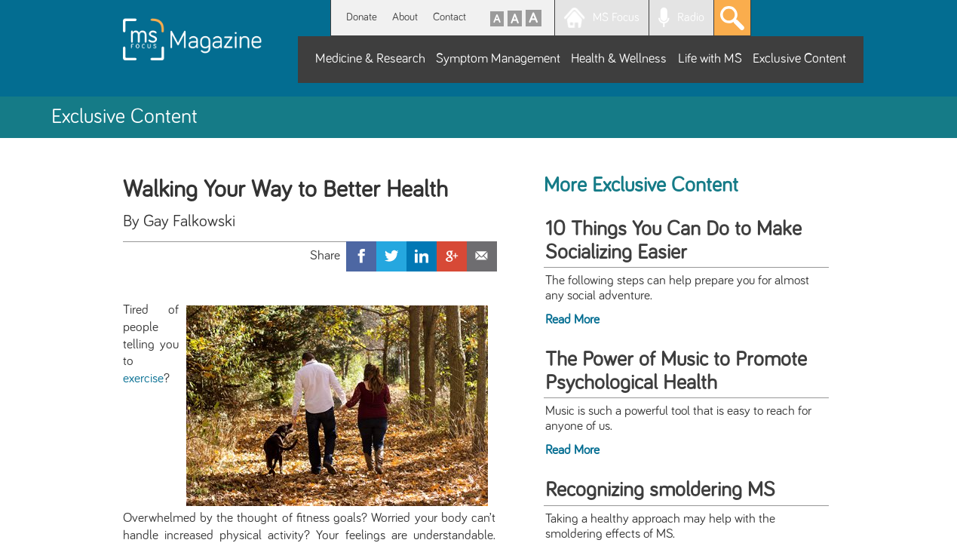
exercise (143, 378)
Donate (361, 17)
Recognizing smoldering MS (660, 490)
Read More (572, 320)
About (405, 17)
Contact (449, 17)
